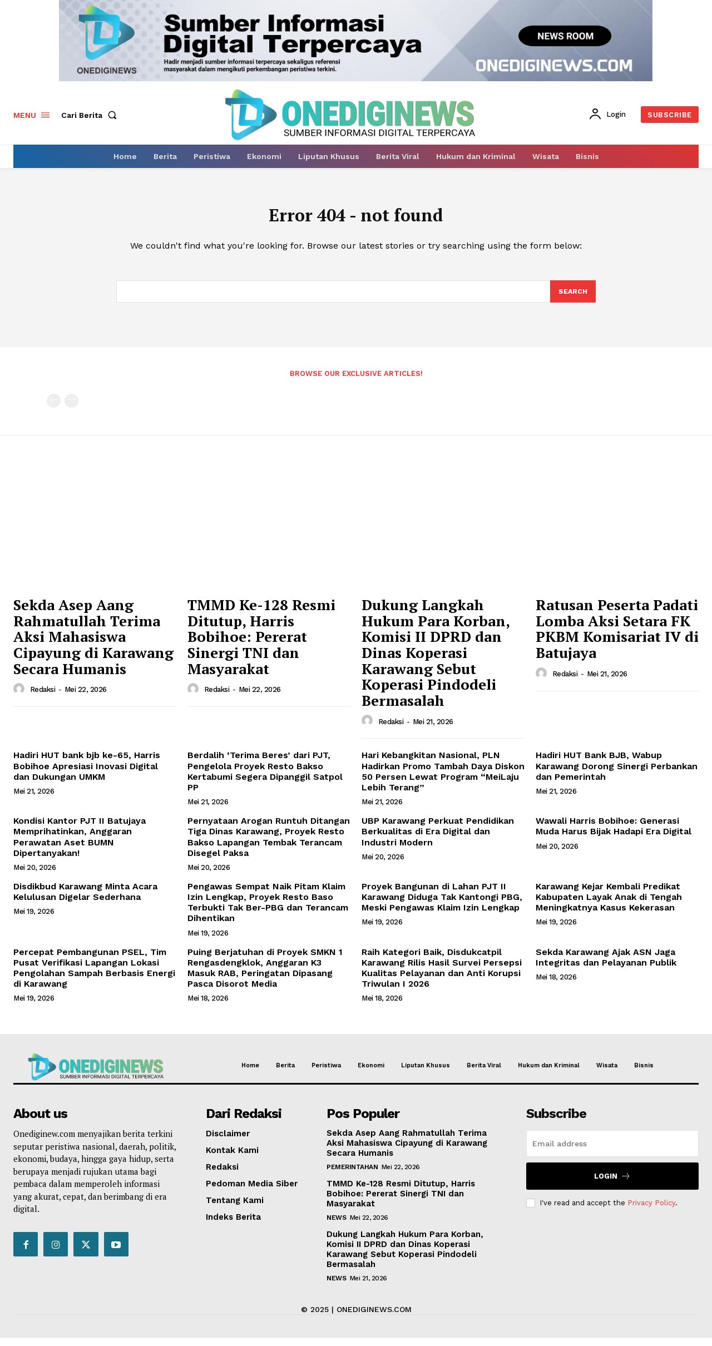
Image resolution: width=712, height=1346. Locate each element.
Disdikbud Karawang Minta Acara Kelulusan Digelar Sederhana (85, 899)
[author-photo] (20, 697)
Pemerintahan (352, 1175)
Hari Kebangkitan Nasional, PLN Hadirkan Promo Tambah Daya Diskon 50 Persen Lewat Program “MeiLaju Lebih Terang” (443, 779)
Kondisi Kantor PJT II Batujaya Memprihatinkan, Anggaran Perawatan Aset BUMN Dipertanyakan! (79, 844)
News (336, 1226)
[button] (91, 115)
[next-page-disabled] (71, 408)
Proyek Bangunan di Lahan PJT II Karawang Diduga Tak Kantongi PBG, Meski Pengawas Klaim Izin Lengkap (442, 905)
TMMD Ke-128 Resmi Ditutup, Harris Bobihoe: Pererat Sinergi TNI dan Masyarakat (261, 644)
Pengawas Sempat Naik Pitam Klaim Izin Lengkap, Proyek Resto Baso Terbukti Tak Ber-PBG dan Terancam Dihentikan (267, 910)
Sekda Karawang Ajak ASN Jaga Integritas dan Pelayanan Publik (606, 965)
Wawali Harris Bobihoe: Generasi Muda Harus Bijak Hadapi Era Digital (613, 833)
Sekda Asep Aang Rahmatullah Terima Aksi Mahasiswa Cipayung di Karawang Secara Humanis (93, 644)
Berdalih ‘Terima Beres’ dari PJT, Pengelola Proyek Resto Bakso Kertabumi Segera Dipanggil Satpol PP (265, 779)
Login (612, 1184)
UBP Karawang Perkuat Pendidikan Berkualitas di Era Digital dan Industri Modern (438, 839)
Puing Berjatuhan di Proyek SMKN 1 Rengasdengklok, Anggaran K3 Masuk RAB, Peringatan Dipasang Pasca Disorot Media (265, 975)
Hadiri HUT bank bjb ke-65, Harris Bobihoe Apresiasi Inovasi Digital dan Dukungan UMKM (86, 774)
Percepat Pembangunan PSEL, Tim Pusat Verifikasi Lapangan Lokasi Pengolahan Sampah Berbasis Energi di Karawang (94, 975)
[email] (612, 1152)
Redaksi (43, 698)
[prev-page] (54, 408)
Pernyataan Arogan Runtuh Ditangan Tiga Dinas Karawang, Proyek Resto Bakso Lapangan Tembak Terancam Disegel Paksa (268, 844)
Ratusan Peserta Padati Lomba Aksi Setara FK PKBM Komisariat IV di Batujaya (617, 636)
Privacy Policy (651, 1210)
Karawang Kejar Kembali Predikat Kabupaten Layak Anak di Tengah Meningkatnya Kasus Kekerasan (609, 905)
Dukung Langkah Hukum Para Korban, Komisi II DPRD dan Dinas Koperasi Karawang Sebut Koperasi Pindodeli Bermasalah (436, 660)
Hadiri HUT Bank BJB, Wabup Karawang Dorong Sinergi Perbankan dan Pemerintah (617, 774)
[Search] (572, 298)
